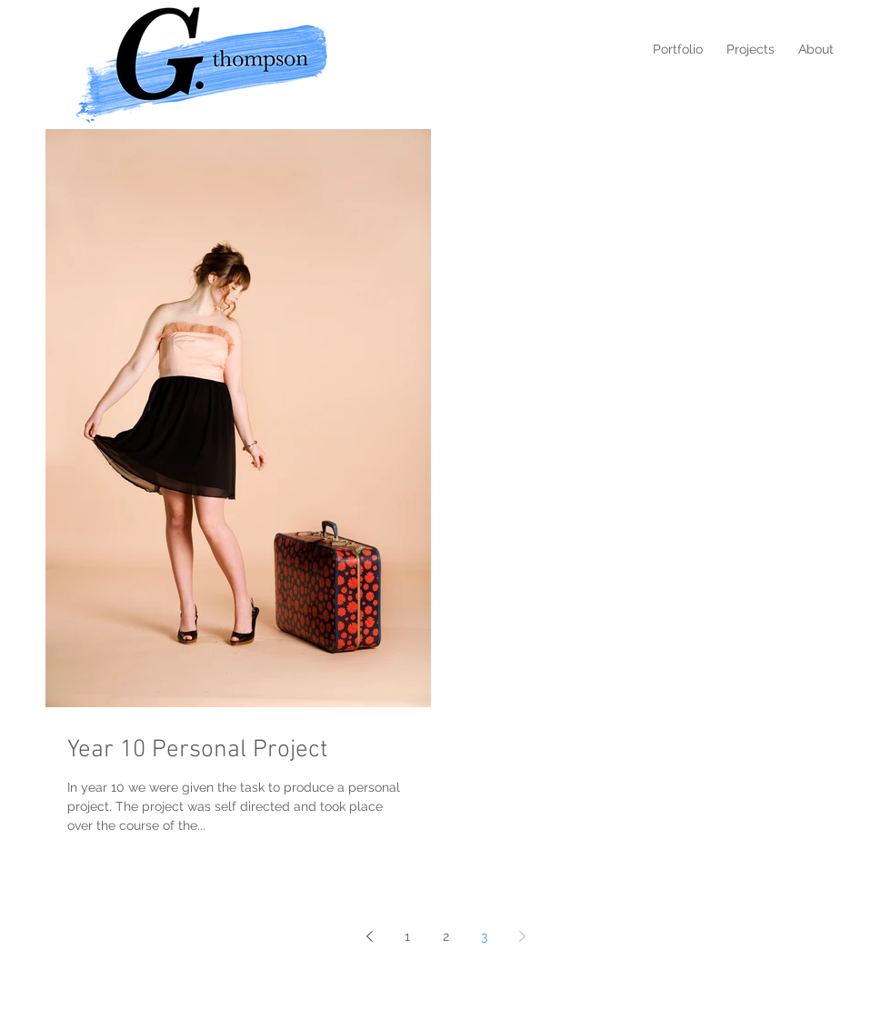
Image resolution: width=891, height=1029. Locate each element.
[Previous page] (369, 936)
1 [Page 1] (407, 936)
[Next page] (522, 936)
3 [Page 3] (484, 936)
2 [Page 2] (446, 936)
